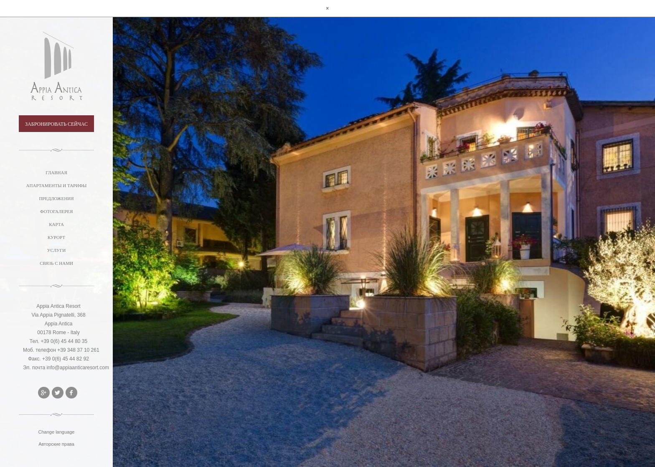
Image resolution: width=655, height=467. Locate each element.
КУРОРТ (56, 237)
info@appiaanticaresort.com (77, 368)
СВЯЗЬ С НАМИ (56, 263)
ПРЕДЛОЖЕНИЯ (56, 198)
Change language (56, 431)
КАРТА (56, 224)
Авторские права (56, 444)
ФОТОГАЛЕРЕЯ (56, 211)
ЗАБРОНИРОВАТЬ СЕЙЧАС (56, 124)
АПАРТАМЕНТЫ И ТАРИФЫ (56, 185)
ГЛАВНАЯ (56, 172)
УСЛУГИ (56, 250)
